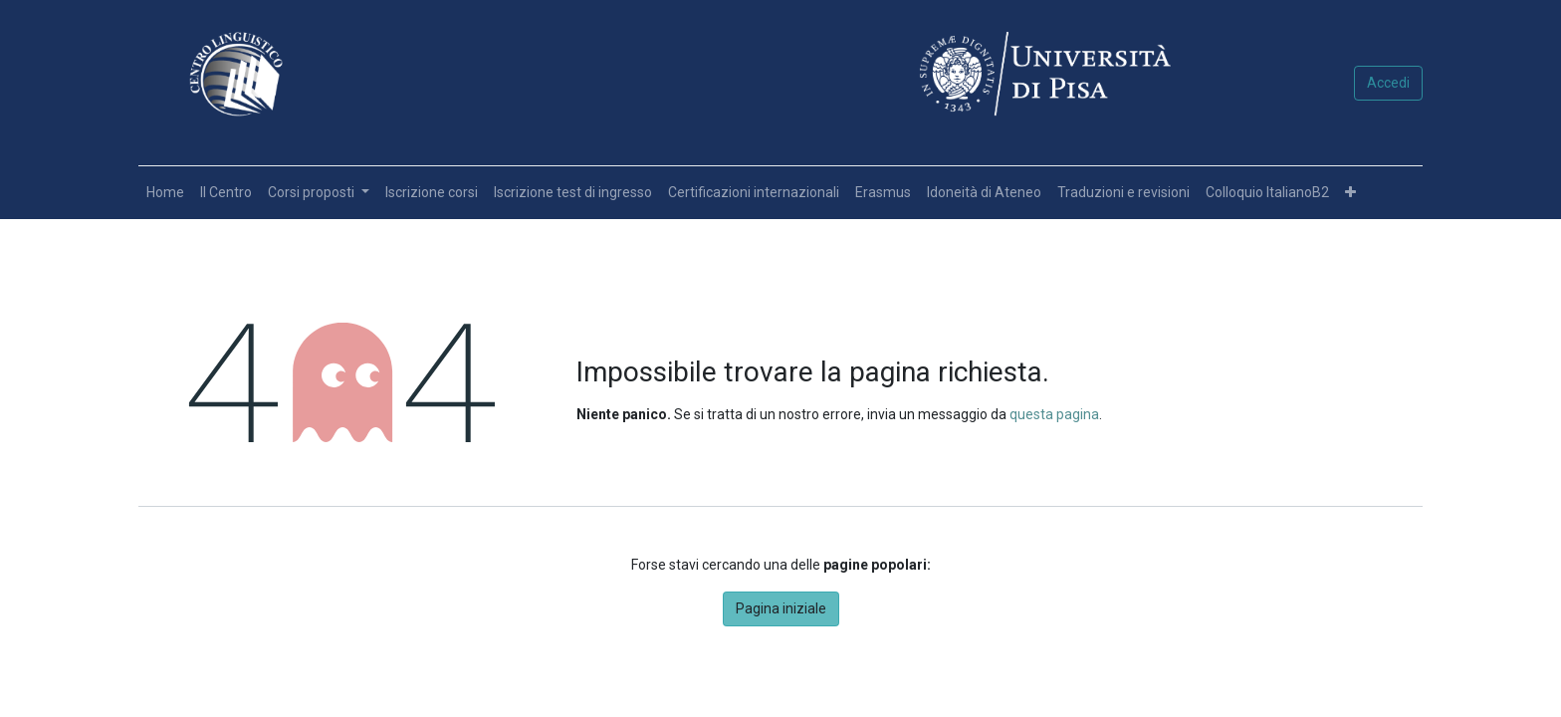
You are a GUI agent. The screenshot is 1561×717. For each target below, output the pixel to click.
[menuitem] (165, 192)
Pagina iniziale (781, 608)
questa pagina (1054, 414)
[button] (1350, 192)
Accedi (1388, 83)
